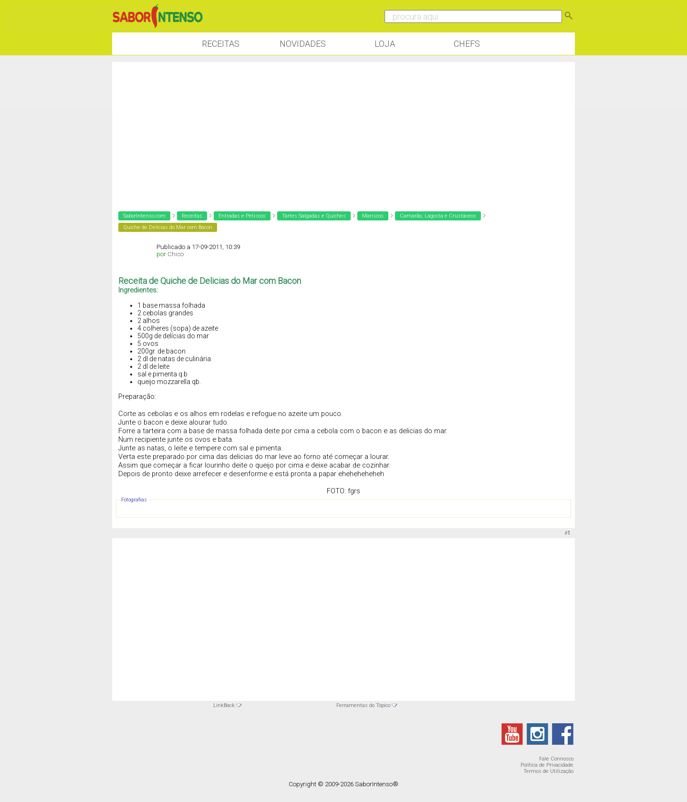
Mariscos (373, 216)
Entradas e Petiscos (242, 216)
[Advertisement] (343, 129)
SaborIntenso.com (144, 216)
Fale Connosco (556, 759)
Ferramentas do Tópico (363, 705)
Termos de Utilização (548, 771)
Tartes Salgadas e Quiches (314, 216)
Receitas (220, 44)
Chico (175, 254)
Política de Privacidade (546, 765)
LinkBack (224, 705)
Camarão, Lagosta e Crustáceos (438, 216)
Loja (385, 44)
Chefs (467, 44)
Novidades (303, 44)
